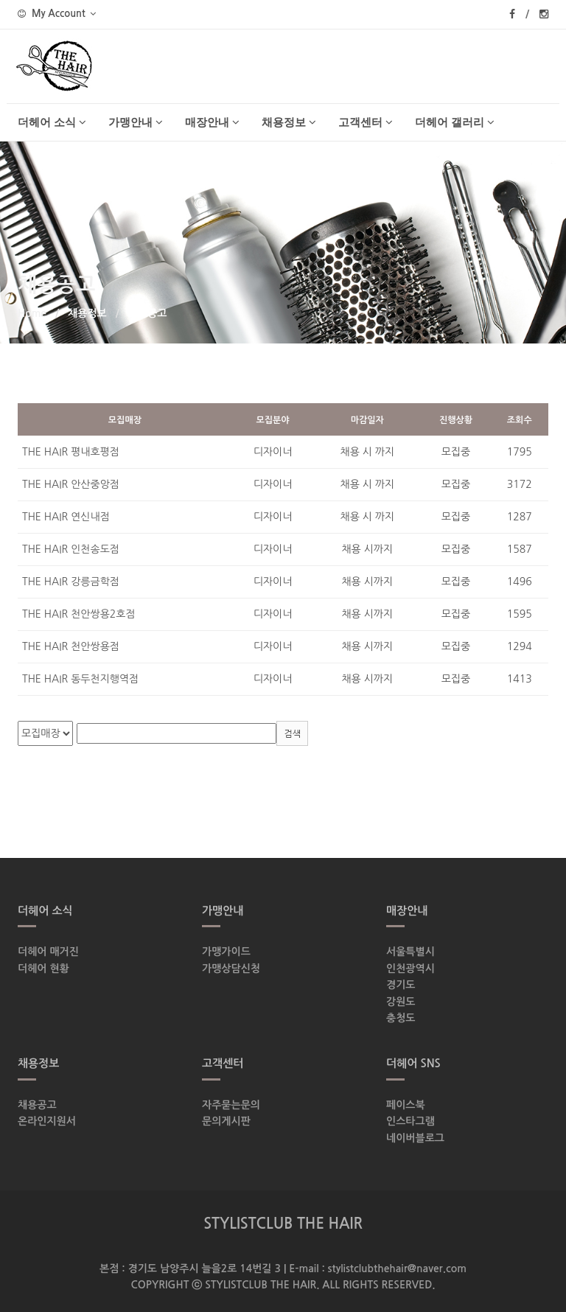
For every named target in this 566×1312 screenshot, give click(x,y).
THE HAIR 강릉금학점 (70, 581)
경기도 (400, 985)
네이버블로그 (415, 1138)
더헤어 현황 (43, 968)
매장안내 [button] (212, 122)
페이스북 (405, 1105)
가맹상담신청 (231, 968)
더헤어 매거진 (48, 951)
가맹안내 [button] (135, 122)
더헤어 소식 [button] (52, 122)
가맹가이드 (226, 951)
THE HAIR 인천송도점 (70, 549)
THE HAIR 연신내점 (66, 517)
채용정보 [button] (289, 122)
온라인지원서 (47, 1121)
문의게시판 (226, 1121)
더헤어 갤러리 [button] (455, 122)
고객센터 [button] (365, 122)
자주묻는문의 (231, 1105)
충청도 (400, 1018)
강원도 (400, 1002)
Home (32, 313)
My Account (57, 13)
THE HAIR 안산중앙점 (70, 484)
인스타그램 (410, 1121)
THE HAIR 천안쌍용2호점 (79, 614)
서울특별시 (410, 951)
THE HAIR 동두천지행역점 (80, 679)
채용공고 (37, 1105)
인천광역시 (410, 968)
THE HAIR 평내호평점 (70, 452)
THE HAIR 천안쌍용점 (70, 646)
